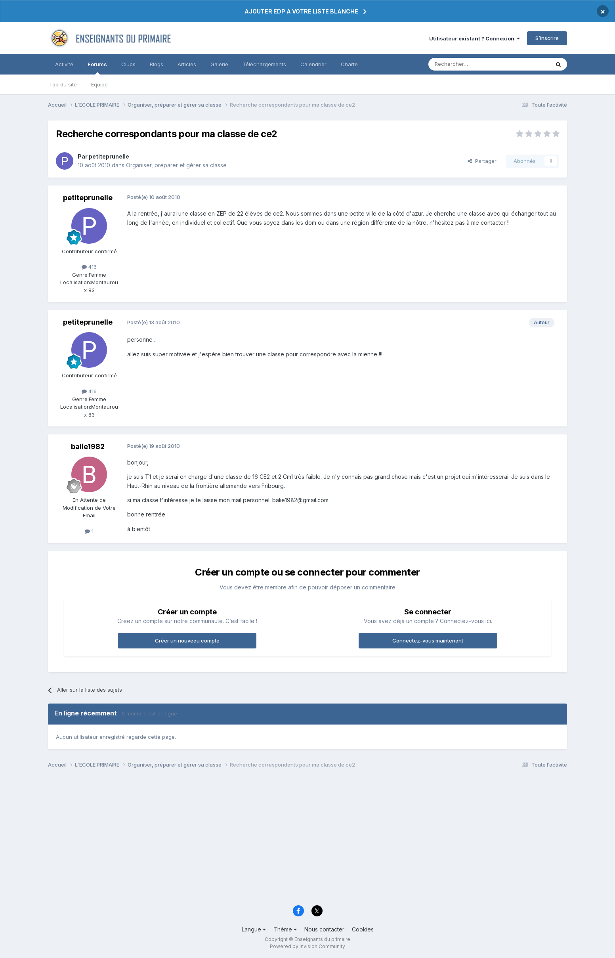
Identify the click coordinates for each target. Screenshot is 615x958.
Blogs (156, 64)
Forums (97, 68)
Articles (187, 64)
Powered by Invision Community (307, 946)
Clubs (128, 64)
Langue (254, 929)
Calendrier (313, 64)
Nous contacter (324, 929)
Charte (349, 64)
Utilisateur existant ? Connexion (474, 38)
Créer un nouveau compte (187, 640)
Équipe (99, 84)
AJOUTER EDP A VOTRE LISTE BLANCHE (301, 11)
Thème (285, 929)
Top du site (63, 84)
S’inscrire (547, 38)
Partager (482, 161)
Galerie (219, 64)
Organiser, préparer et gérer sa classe (176, 165)
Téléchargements (264, 64)
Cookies (363, 929)
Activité (64, 64)
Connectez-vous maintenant (427, 640)
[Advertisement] (285, 839)
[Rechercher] (471, 64)
